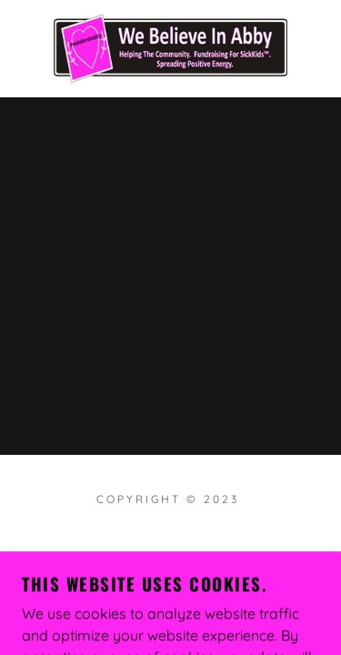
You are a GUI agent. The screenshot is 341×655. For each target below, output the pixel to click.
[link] (170, 49)
